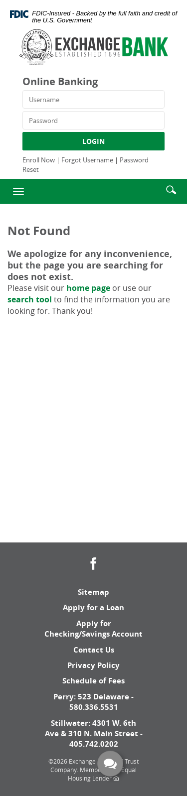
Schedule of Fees (93, 680)
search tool (29, 299)
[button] (171, 189)
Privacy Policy (93, 665)
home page (88, 287)
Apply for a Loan (93, 607)
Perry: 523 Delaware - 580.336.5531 (93, 701)
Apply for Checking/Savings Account (93, 628)
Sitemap (93, 592)
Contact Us (93, 650)
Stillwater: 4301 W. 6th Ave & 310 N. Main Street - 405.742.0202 (94, 734)
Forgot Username (87, 159)
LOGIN (93, 141)
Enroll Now (38, 159)
